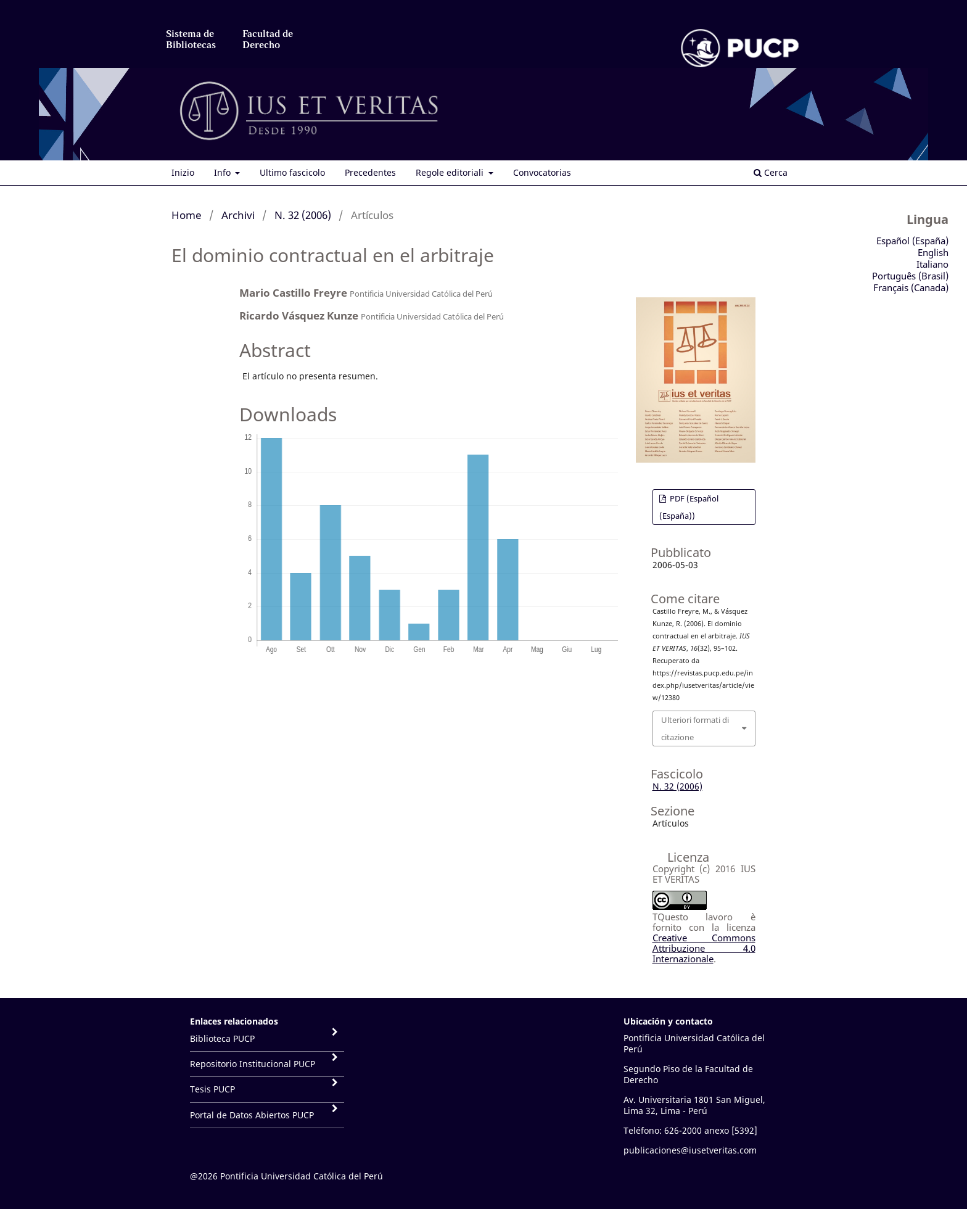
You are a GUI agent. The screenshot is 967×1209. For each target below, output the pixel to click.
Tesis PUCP (212, 1089)
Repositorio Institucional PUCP (252, 1064)
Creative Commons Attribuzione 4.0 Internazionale (703, 948)
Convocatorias (542, 172)
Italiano (932, 264)
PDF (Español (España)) (688, 507)
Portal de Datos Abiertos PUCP (252, 1115)
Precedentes (370, 172)
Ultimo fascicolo (292, 172)
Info (223, 172)
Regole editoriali (451, 172)
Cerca (771, 172)
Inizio (182, 172)
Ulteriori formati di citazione (695, 728)
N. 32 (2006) (302, 215)
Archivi (238, 215)
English (933, 252)
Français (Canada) (910, 287)
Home (186, 215)
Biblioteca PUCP (222, 1038)
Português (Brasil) (910, 276)
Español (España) (912, 240)
